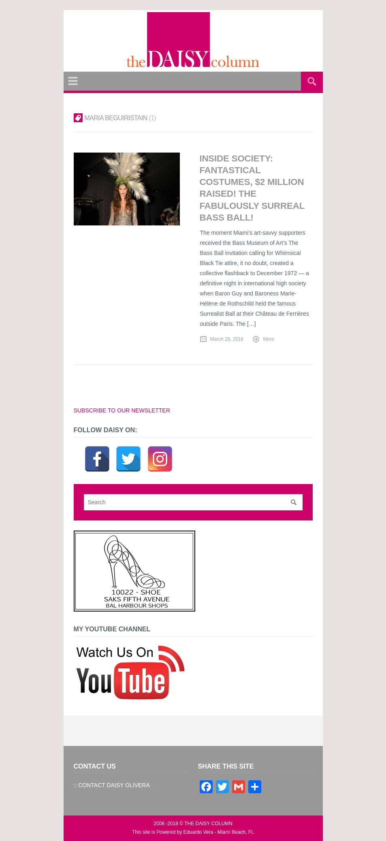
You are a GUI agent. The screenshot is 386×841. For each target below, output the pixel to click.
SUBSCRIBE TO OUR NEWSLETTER (122, 410)
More (268, 339)
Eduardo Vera (198, 832)
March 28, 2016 (227, 339)
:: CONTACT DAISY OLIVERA (112, 785)
